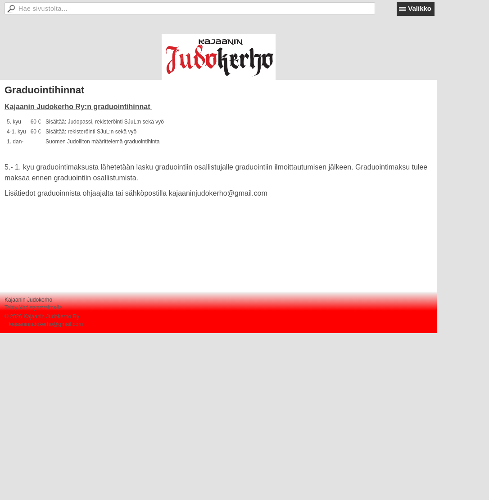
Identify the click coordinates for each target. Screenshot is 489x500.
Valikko (419, 8)
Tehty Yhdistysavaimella (33, 307)
